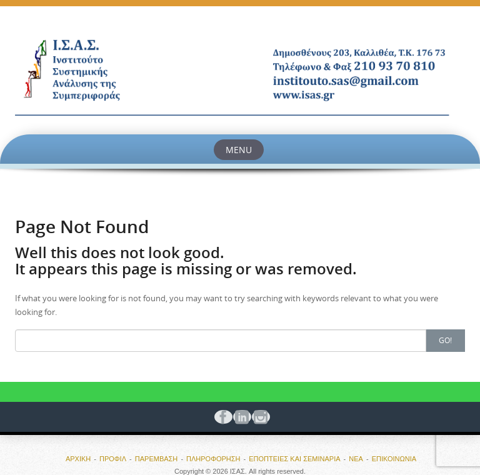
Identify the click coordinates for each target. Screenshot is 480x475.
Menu (239, 150)
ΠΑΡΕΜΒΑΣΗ (156, 458)
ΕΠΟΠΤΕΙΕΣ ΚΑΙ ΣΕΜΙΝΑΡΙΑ (294, 458)
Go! (445, 340)
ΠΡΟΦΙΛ (112, 458)
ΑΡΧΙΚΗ (78, 458)
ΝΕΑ (356, 458)
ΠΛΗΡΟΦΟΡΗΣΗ (213, 458)
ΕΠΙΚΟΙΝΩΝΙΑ (394, 458)
